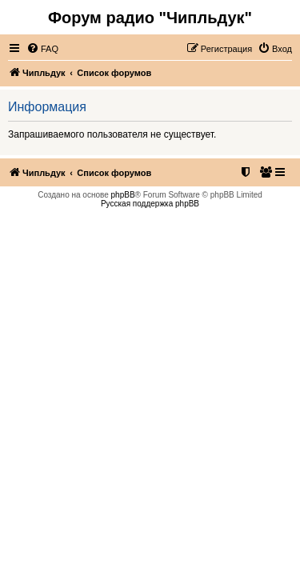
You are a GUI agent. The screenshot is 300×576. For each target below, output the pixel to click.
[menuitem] (42, 48)
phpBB (123, 194)
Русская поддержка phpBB (150, 203)
